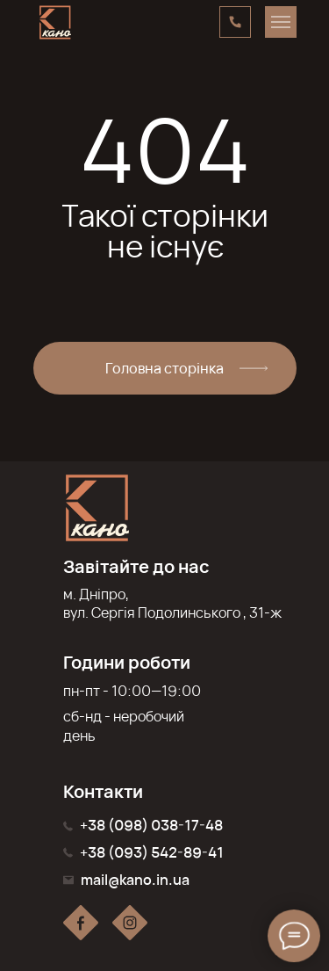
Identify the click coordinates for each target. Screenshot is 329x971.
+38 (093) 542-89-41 (152, 852)
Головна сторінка (164, 368)
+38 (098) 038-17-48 (151, 825)
